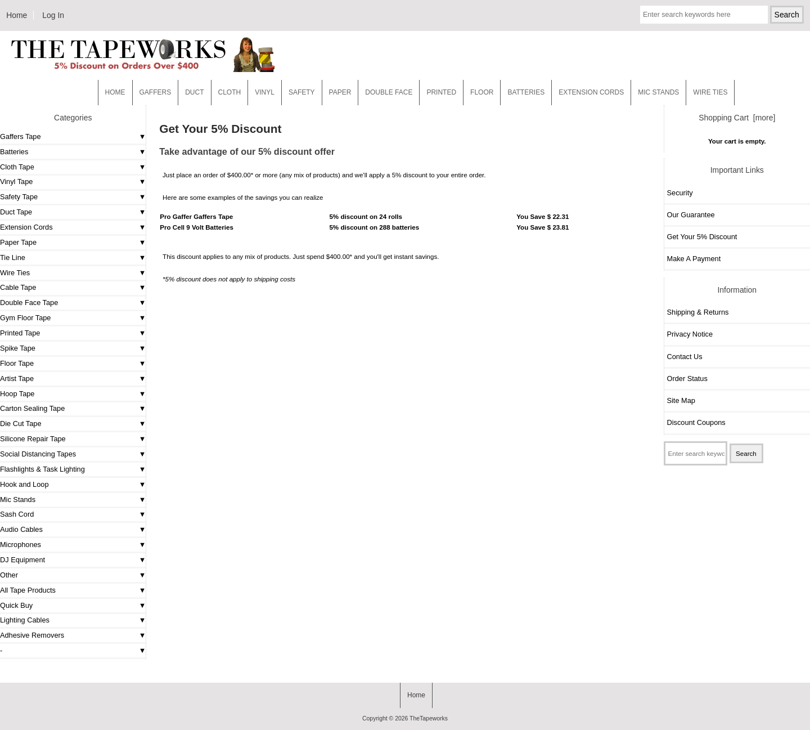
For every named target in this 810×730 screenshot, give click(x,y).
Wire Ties (15, 272)
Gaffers (156, 92)
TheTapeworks (429, 718)
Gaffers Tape (20, 136)
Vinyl (264, 92)
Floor (481, 92)
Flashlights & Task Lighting (42, 469)
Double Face (388, 92)
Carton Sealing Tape (32, 408)
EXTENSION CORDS (591, 92)
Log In (53, 15)
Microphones (20, 544)
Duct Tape (16, 212)
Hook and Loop (24, 484)
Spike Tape (17, 348)
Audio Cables (21, 529)
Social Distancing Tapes (38, 454)
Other (9, 575)
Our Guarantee (691, 215)
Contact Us (685, 356)
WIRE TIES (710, 92)
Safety (302, 92)
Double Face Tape (29, 302)
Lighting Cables (25, 620)
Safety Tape (19, 196)
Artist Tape (17, 378)
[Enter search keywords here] (704, 15)
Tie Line (12, 257)
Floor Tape (17, 363)
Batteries (525, 92)
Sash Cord (17, 514)
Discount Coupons (696, 422)
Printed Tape (20, 333)
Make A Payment (694, 258)
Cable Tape (18, 287)
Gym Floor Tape (25, 318)
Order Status (687, 378)
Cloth (229, 92)
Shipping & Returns (698, 312)
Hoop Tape (17, 393)
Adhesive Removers (32, 635)
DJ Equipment (22, 560)
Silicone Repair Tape (33, 439)
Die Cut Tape (20, 423)
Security (680, 193)
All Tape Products (28, 590)
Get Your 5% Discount (702, 236)
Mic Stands (17, 499)
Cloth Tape (17, 167)
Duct (194, 92)
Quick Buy (16, 605)
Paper (340, 92)
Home (16, 15)
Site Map (681, 400)
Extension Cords (26, 227)
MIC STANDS (658, 92)
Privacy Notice (690, 334)
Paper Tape (18, 242)
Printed (441, 92)
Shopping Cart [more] (737, 117)
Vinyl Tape (16, 181)
